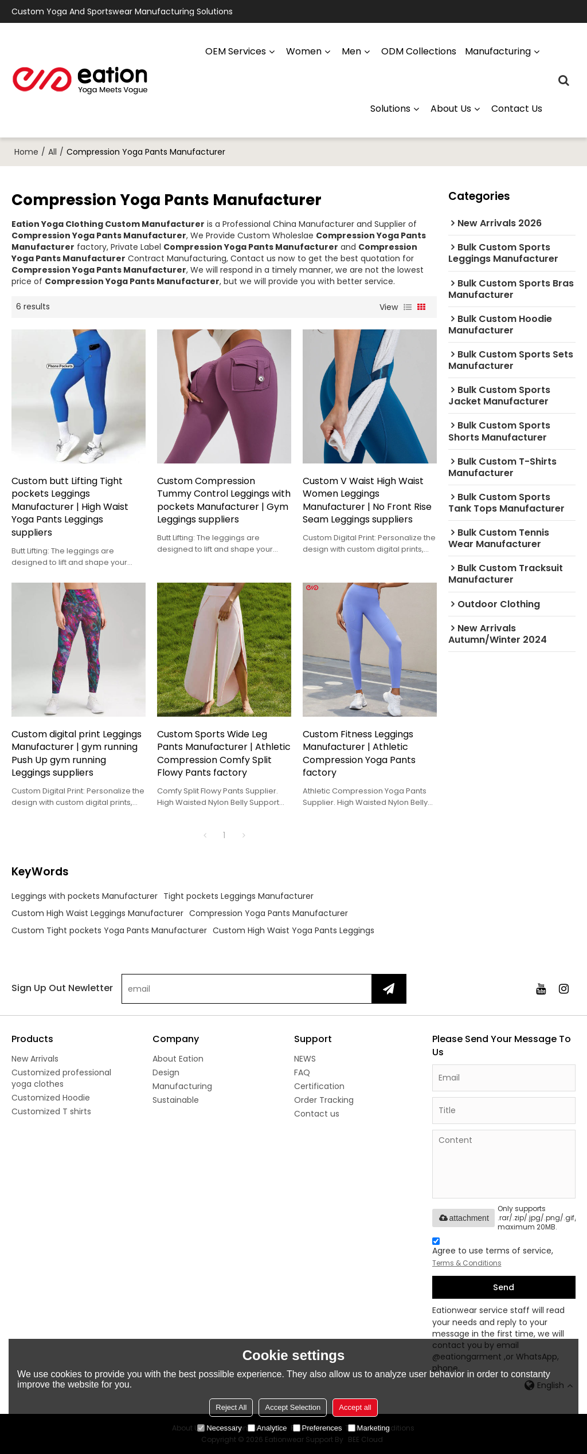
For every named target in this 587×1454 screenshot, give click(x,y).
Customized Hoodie (50, 1097)
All (52, 152)
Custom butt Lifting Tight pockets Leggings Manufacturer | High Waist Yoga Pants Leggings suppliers (69, 507)
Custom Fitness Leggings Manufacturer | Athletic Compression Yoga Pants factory (359, 754)
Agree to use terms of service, (492, 1253)
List (407, 307)
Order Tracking (324, 1100)
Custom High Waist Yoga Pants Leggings (293, 930)
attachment (463, 1218)
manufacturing (498, 51)
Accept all (355, 1407)
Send (503, 1287)
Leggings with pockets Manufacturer (84, 896)
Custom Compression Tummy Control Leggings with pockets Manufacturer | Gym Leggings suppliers (224, 500)
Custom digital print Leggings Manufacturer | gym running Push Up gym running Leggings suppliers (76, 754)
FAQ (302, 1072)
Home (26, 152)
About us (451, 108)
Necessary (219, 1428)
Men (351, 51)
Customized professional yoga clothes (61, 1078)
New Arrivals (34, 1058)
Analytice (267, 1428)
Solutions (390, 108)
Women (304, 51)
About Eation (178, 1058)
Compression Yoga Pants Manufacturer (268, 913)
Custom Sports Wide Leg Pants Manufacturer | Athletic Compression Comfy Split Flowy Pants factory (224, 754)
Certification (319, 1086)
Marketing (369, 1428)
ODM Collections (418, 51)
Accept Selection (292, 1407)
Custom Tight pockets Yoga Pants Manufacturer (109, 930)
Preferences (317, 1428)
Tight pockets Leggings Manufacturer (238, 896)
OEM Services (235, 51)
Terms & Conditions (467, 1263)
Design (165, 1072)
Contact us (516, 108)
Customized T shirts (51, 1111)
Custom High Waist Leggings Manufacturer (97, 913)
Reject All (231, 1407)
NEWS (305, 1058)
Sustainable (175, 1100)
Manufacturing (182, 1086)
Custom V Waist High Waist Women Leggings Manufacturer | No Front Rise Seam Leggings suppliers (367, 500)
